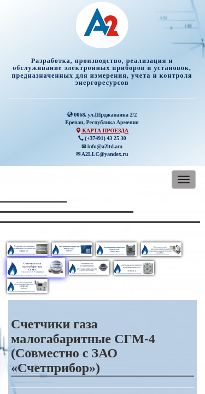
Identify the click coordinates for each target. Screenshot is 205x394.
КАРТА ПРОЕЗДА (101, 131)
